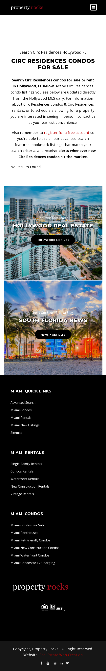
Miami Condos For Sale (27, 525)
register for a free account (66, 132)
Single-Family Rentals (26, 464)
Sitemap (17, 432)
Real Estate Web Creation (61, 654)
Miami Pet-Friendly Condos (30, 540)
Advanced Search (23, 402)
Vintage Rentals (22, 494)
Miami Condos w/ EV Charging (33, 563)
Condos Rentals (22, 471)
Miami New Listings (25, 425)
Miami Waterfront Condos (30, 555)
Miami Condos (21, 410)
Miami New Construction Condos (35, 548)
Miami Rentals (21, 417)
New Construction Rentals (30, 486)
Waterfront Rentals (25, 479)
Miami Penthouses (24, 533)
